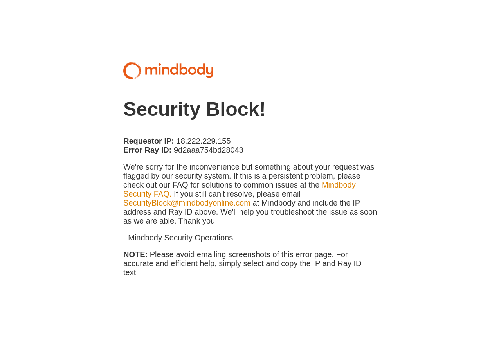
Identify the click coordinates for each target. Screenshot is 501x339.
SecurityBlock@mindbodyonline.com (186, 202)
